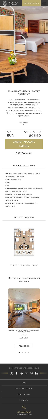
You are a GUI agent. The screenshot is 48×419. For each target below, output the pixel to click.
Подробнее (24, 346)
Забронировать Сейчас (24, 143)
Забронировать (31, 3)
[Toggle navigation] (44, 3)
